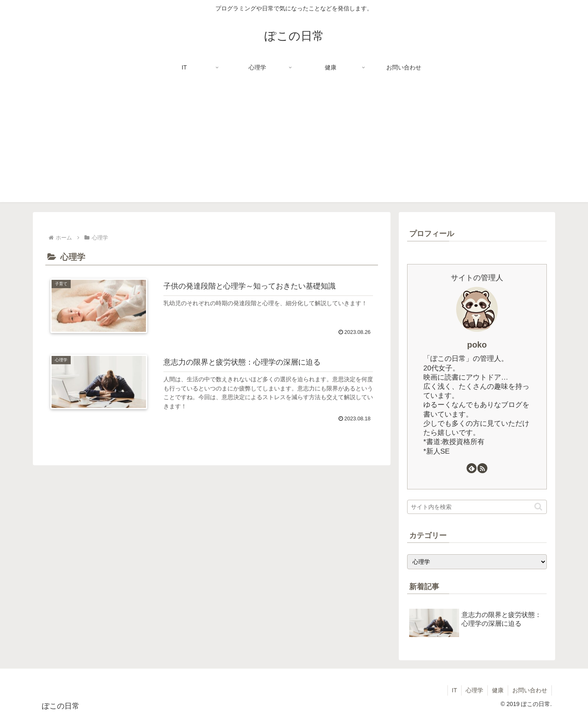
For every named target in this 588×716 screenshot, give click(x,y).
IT (454, 690)
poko (477, 344)
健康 (498, 690)
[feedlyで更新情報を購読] (472, 468)
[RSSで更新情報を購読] (482, 468)
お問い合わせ (529, 690)
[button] (538, 506)
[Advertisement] (294, 144)
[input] (477, 507)
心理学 (474, 690)
